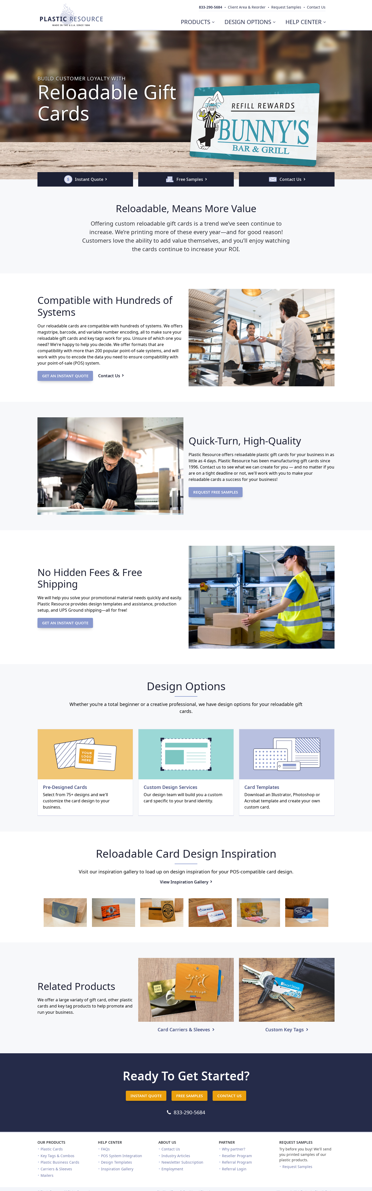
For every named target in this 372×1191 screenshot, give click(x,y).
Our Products (51, 1142)
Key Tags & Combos (57, 1155)
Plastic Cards (52, 1149)
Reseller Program (237, 1155)
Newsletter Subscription (182, 1162)
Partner (227, 1142)
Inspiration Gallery (117, 1168)
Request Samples (296, 1142)
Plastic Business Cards (60, 1162)
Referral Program (237, 1162)
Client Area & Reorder (247, 7)
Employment (172, 1168)
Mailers (47, 1175)
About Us (167, 1142)
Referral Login (234, 1168)
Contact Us (170, 1149)
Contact (316, 7)
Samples (286, 7)
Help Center (110, 1142)
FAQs (105, 1149)
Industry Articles (175, 1155)
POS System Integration (121, 1155)
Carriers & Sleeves (56, 1168)
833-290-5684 (210, 7)
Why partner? (233, 1149)
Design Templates (116, 1162)
